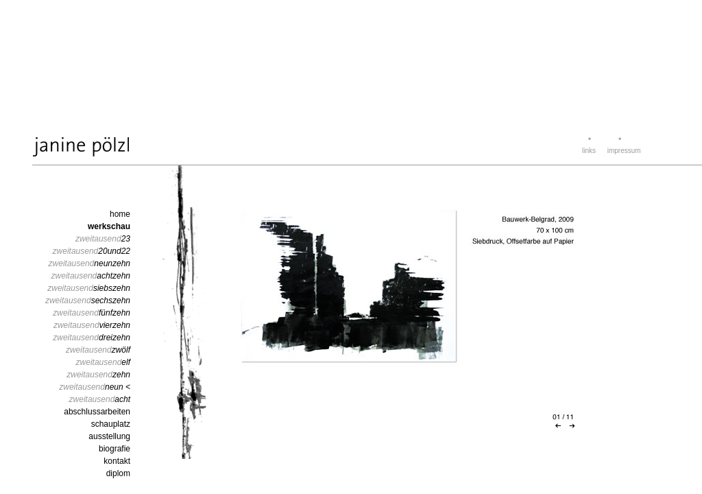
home (120, 214)
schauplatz (110, 424)
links (589, 150)
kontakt (117, 461)
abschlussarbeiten (97, 411)
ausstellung (109, 436)
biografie (114, 449)
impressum (624, 150)
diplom (118, 473)
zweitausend (102, 239)
